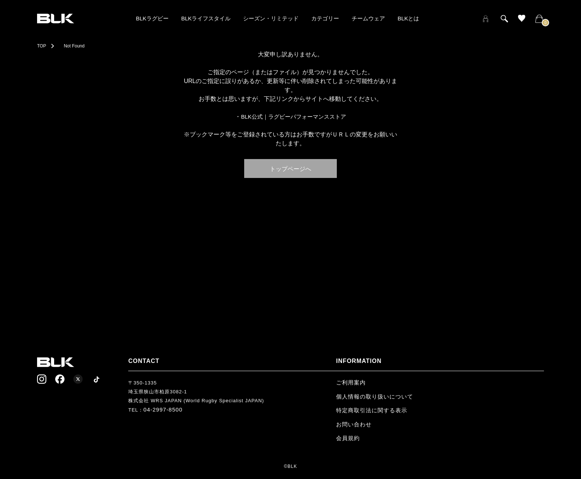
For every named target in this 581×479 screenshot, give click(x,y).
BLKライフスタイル (205, 18)
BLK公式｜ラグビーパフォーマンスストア (293, 116)
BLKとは (408, 18)
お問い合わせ (354, 424)
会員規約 (348, 438)
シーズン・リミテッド (271, 18)
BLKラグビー (152, 18)
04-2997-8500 (162, 409)
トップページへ (290, 168)
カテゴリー (325, 18)
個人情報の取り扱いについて (374, 396)
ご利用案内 (351, 382)
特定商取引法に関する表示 (371, 410)
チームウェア (368, 18)
